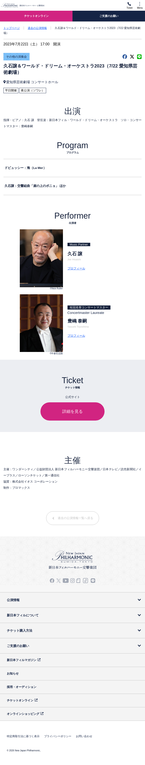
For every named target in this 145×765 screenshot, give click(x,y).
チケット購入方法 (19, 630)
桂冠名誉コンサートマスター (89, 307)
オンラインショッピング (23, 714)
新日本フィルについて (23, 615)
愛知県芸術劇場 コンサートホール (32, 82)
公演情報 (13, 600)
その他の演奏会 (16, 56)
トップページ (11, 28)
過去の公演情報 (37, 28)
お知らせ (13, 673)
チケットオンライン (20, 700)
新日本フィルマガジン (21, 660)
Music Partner (79, 244)
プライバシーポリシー (57, 736)
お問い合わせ (84, 736)
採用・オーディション (21, 687)
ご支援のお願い (18, 646)
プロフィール (76, 268)
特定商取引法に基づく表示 (23, 736)
